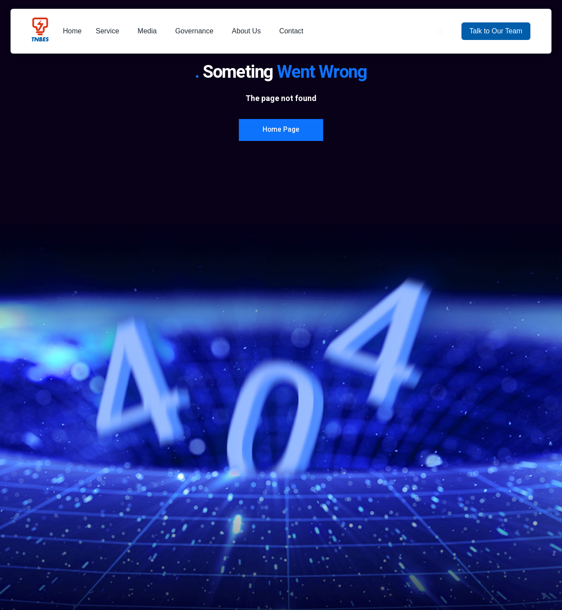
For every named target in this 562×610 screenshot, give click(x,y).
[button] (440, 31)
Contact (293, 31)
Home (72, 31)
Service (109, 31)
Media (149, 31)
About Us (248, 31)
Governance (196, 31)
